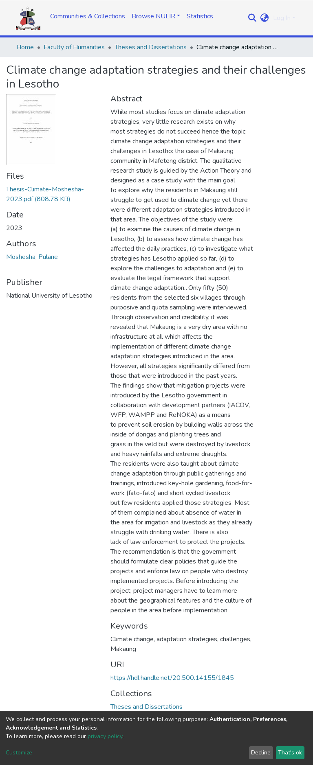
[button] (264, 18)
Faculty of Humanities (74, 47)
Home (25, 47)
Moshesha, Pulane (32, 256)
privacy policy (105, 736)
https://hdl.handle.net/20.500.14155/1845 (172, 677)
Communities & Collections (87, 16)
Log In (282, 17)
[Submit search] (252, 18)
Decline (261, 752)
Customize (19, 752)
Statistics (200, 16)
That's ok (290, 752)
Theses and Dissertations (151, 47)
